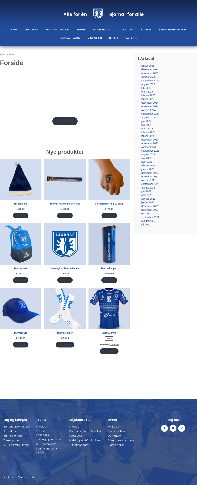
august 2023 (148, 154)
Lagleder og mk (103, 29)
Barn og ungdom (57, 29)
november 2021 (149, 209)
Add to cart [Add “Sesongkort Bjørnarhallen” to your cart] (65, 280)
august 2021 (148, 220)
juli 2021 (145, 224)
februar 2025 (148, 95)
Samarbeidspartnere (172, 29)
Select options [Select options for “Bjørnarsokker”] (65, 344)
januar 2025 (147, 99)
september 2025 (150, 80)
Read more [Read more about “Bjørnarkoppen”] (109, 280)
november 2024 (149, 106)
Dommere (128, 29)
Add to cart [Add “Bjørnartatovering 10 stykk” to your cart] (109, 215)
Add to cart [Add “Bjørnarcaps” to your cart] (20, 344)
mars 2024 (147, 128)
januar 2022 (147, 202)
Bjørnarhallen (70, 38)
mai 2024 (146, 124)
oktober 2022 (148, 180)
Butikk (113, 38)
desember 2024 (149, 102)
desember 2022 (149, 172)
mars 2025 (147, 91)
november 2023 (149, 143)
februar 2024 (148, 132)
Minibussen (94, 38)
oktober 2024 (148, 110)
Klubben (146, 29)
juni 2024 (146, 121)
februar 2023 (148, 165)
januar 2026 (147, 65)
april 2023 (146, 161)
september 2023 (150, 150)
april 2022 (146, 195)
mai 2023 (146, 158)
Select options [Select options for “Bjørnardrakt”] (109, 351)
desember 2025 (149, 69)
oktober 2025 (148, 76)
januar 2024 (147, 136)
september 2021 (150, 217)
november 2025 (149, 73)
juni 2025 (146, 88)
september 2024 (150, 113)
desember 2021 (149, 206)
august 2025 (148, 84)
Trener (81, 29)
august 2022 (148, 187)
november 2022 (149, 176)
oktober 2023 (148, 147)
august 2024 (148, 117)
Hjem (14, 29)
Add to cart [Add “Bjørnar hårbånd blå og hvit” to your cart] (65, 215)
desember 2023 (149, 139)
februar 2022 (148, 198)
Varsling (131, 38)
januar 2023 (147, 169)
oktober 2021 (148, 213)
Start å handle (65, 121)
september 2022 (150, 184)
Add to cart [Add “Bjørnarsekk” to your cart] (20, 280)
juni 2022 (146, 191)
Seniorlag (31, 29)
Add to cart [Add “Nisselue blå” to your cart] (20, 215)
